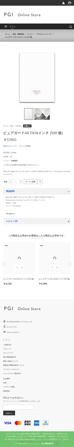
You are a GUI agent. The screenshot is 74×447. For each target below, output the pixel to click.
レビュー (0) (11, 221)
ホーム (7, 34)
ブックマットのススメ (11, 369)
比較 (4, 383)
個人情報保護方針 (9, 357)
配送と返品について (10, 361)
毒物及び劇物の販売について (13, 365)
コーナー (30, 34)
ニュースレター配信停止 (12, 373)
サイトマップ (8, 353)
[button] (55, 53)
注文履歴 (6, 379)
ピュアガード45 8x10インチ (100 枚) (18, 279)
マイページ (7, 349)
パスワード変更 (9, 387)
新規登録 (6, 391)
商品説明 (10, 191)
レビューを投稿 (24, 146)
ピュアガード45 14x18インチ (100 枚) (54, 279)
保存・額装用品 (18, 34)
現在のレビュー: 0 (9, 146)
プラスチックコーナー (44, 34)
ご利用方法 (7, 345)
